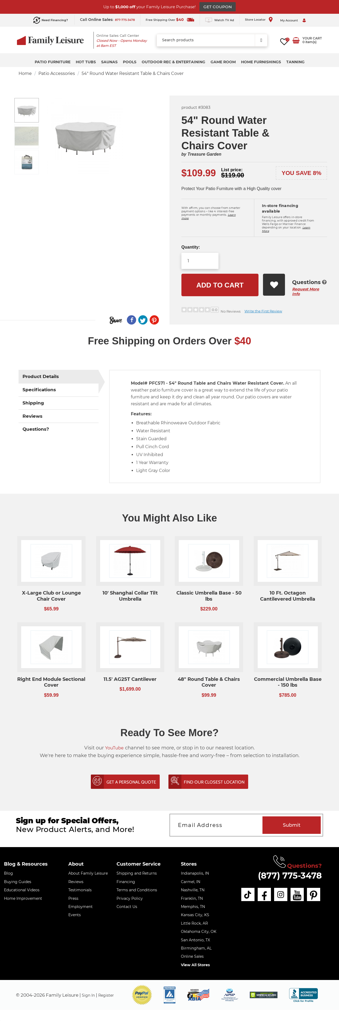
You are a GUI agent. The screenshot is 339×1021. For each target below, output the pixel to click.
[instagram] (283, 894)
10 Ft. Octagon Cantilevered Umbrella (287, 596)
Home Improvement (23, 898)
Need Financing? (55, 20)
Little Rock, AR (194, 923)
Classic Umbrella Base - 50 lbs (209, 596)
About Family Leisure (88, 873)
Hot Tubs (86, 62)
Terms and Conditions (137, 890)
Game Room (223, 62)
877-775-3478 (125, 20)
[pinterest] (316, 894)
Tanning (295, 62)
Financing (126, 882)
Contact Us (127, 907)
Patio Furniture (52, 62)
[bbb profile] (303, 995)
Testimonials (80, 890)
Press (73, 898)
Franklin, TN (192, 898)
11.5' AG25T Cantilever (130, 679)
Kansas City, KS (195, 915)
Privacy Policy (130, 898)
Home (25, 73)
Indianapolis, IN (195, 873)
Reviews (75, 882)
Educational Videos (21, 890)
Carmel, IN (190, 882)
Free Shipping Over (165, 20)
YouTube (114, 748)
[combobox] (212, 40)
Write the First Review (263, 311)
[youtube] (299, 894)
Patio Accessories (56, 73)
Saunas (109, 62)
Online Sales (192, 957)
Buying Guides (17, 882)
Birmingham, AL (196, 948)
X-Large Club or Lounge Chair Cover (51, 596)
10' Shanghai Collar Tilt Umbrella (130, 596)
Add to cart (220, 285)
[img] (264, 995)
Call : (97, 19)
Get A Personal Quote (123, 782)
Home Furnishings (261, 62)
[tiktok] (251, 894)
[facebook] (267, 894)
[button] (142, 995)
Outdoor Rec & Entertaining (173, 62)
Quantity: (190, 247)
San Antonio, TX (195, 940)
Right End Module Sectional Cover (51, 682)
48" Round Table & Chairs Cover (209, 682)
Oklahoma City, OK (198, 932)
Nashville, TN (192, 890)
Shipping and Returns (137, 873)
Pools (129, 62)
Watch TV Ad (224, 20)
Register (110, 995)
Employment (80, 907)
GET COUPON (217, 6)
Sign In (90, 995)
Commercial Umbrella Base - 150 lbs (288, 682)
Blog (8, 873)
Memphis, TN (193, 907)
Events (74, 915)
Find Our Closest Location (223, 782)
